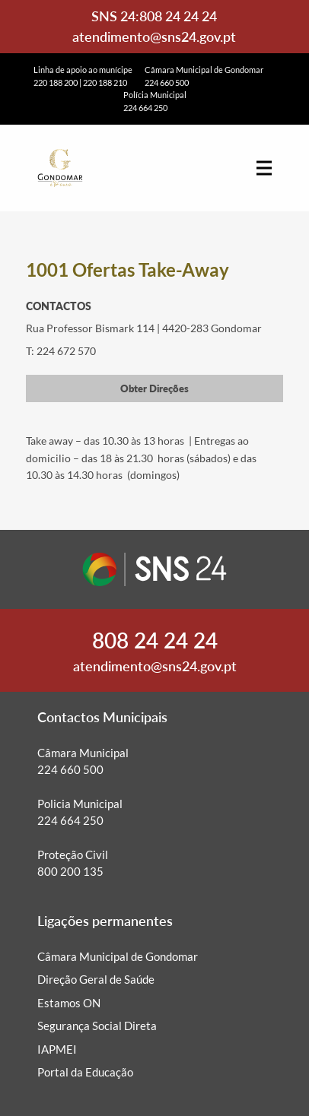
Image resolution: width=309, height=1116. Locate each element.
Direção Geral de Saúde (95, 979)
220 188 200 (55, 82)
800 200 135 (70, 871)
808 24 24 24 (178, 16)
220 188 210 (105, 82)
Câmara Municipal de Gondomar (117, 956)
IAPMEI (57, 1049)
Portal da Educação (85, 1072)
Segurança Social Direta (97, 1025)
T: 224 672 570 (61, 350)
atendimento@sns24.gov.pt (154, 36)
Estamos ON (68, 1003)
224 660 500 (167, 82)
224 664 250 (145, 108)
